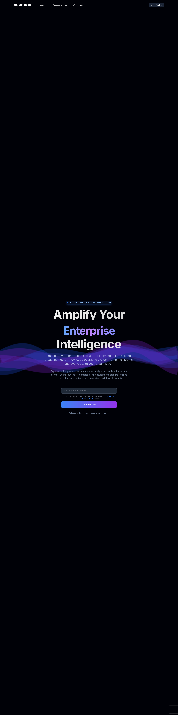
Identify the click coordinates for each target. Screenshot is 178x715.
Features (43, 5)
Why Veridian (79, 5)
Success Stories (60, 5)
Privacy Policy (109, 396)
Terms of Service (88, 398)
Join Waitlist (156, 5)
